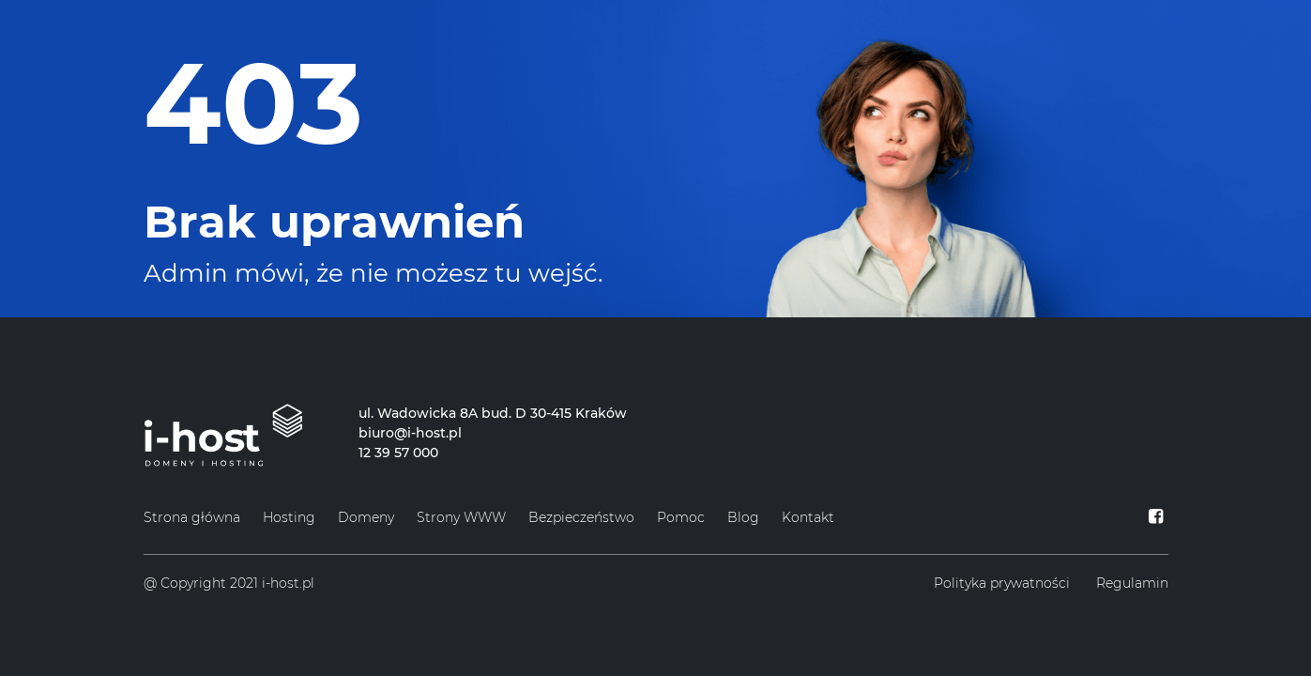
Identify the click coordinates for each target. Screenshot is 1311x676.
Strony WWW (461, 517)
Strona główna (192, 517)
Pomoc (681, 517)
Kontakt (808, 517)
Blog (743, 517)
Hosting (289, 517)
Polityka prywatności (1002, 583)
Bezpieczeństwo (581, 517)
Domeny (366, 517)
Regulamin (1132, 583)
